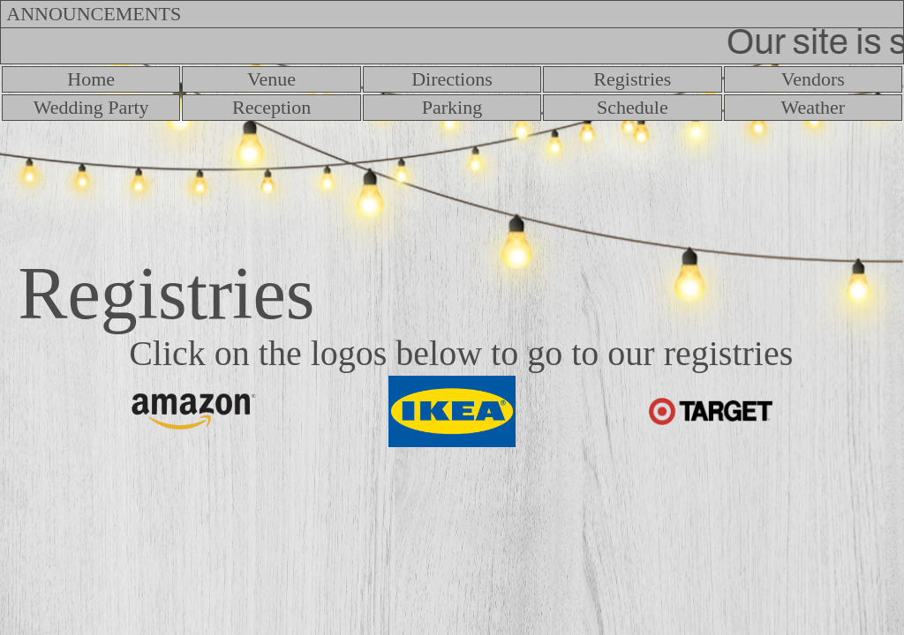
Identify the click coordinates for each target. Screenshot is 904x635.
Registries (632, 79)
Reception (271, 107)
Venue (271, 79)
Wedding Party (91, 107)
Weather (812, 107)
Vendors (813, 79)
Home (91, 79)
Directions (452, 79)
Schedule (632, 107)
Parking (452, 107)
